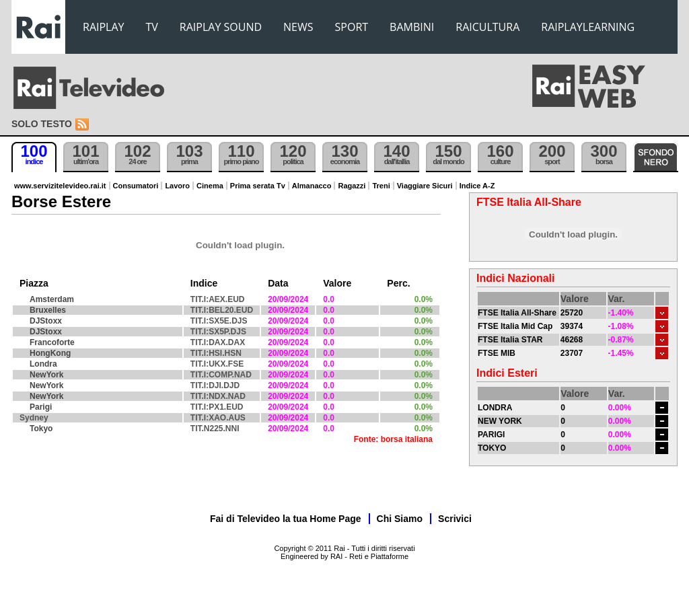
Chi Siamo (400, 518)
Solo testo (41, 123)
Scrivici (455, 518)
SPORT (352, 27)
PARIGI (491, 434)
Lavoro (177, 186)
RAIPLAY (103, 27)
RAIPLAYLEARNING (587, 27)
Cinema (209, 186)
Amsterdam (52, 299)
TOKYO (492, 448)
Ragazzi (351, 186)
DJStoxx (46, 321)
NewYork (46, 374)
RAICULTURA (487, 27)
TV (152, 27)
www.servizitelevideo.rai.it (60, 186)
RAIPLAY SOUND (221, 27)
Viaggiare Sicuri (425, 186)
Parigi (41, 407)
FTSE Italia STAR (510, 339)
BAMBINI (412, 27)
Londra (43, 364)
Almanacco (312, 186)
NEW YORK (500, 421)
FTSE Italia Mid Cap (515, 326)
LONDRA (495, 407)
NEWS (298, 27)
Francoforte (52, 342)
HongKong (50, 353)
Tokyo (41, 428)
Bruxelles (48, 310)
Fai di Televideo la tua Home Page (285, 518)
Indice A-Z (477, 186)
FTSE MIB (496, 353)
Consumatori (136, 186)
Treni (381, 186)
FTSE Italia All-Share (517, 313)
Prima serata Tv (257, 186)
